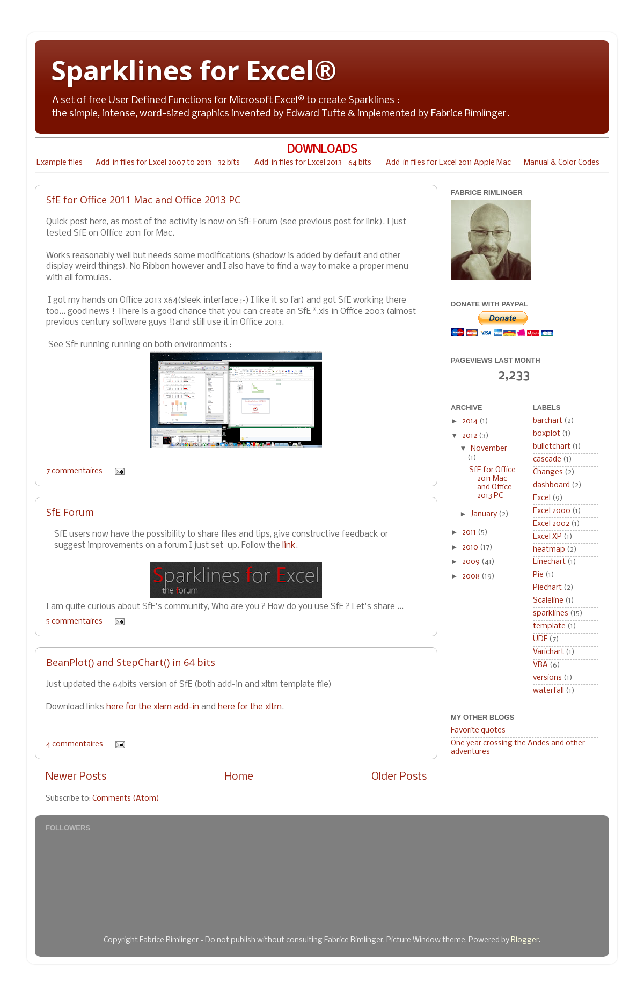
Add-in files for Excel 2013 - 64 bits (312, 163)
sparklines (550, 614)
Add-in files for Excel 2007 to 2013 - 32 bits (168, 163)
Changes (548, 472)
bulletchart (551, 447)
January (485, 514)
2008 (471, 577)
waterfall (548, 691)
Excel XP (547, 537)
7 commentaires (74, 471)
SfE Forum (70, 512)
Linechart (549, 562)
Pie (538, 575)
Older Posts (399, 776)
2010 (471, 548)
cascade (547, 460)
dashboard (551, 485)
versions (547, 678)
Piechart (547, 588)
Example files (59, 163)
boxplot (546, 434)
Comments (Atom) (125, 799)
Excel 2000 (551, 511)
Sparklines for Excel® (193, 70)
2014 (470, 422)
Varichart (548, 652)
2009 (471, 562)
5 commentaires (74, 622)
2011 (470, 533)
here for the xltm (250, 707)
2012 (470, 436)
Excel (542, 498)
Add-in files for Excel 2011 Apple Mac (448, 163)
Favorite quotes (478, 731)
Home (239, 776)
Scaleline (548, 601)
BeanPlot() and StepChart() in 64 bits (130, 662)
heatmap (549, 550)
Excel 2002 (551, 524)
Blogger (525, 940)
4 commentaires (74, 745)
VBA (540, 665)
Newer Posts (76, 776)
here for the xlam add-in (152, 707)
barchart (547, 421)
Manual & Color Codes (561, 163)
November (489, 449)
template (549, 627)
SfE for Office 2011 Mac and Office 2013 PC (143, 199)
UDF (540, 639)
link (289, 545)
